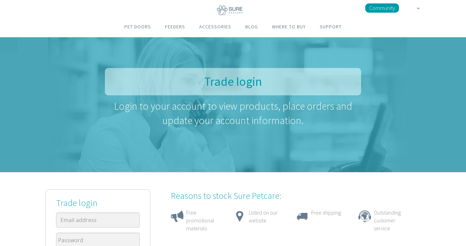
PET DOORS (137, 27)
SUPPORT (331, 27)
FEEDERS (175, 27)
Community (382, 7)
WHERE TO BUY (289, 27)
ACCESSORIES (215, 27)
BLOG (251, 27)
